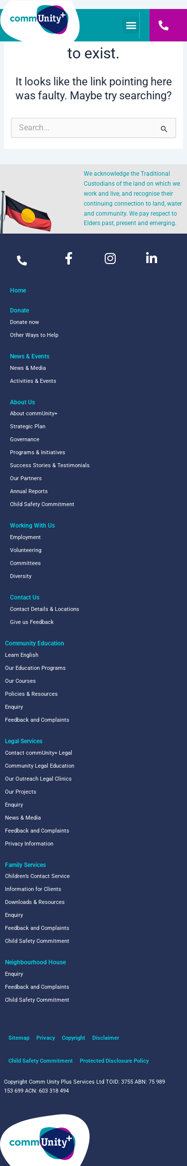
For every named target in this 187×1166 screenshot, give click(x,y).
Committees (25, 563)
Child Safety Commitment (42, 504)
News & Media (28, 368)
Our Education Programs (35, 668)
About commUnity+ (33, 413)
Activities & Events (33, 381)
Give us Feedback (32, 622)
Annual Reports (29, 491)
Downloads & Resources (35, 902)
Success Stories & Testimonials (50, 465)
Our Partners (26, 478)
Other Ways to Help (34, 335)
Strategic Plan (27, 426)
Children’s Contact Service (37, 876)
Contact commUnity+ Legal (38, 753)
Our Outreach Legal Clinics (38, 779)
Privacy (45, 1038)
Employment (25, 537)
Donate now (24, 322)
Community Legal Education (39, 766)
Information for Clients (33, 889)
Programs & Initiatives (37, 452)
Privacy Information (29, 844)
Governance (24, 439)
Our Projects (20, 792)
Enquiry (14, 707)
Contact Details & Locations (44, 609)
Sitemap (18, 1038)
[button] (131, 25)
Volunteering (25, 550)
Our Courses (20, 681)
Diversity (20, 576)
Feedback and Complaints (37, 720)
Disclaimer (105, 1038)
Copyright (73, 1038)
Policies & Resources (31, 694)
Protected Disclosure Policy (114, 1061)
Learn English (21, 655)
